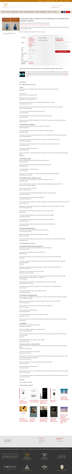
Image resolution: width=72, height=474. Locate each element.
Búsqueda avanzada (55, 7)
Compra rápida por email (50, 1)
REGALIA (21, 11)
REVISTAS (8, 11)
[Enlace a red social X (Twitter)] (62, 12)
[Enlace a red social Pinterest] (69, 12)
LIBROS (3, 11)
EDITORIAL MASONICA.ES (31, 63)
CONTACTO (55, 11)
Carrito (61, 1)
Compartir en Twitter (42, 37)
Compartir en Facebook (43, 40)
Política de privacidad (47, 449)
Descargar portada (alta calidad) (9, 34)
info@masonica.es (60, 441)
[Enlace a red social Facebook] (64, 12)
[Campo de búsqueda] (61, 6)
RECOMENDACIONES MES (29, 11)
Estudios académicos (31, 44)
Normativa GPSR (63, 449)
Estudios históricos (32, 42)
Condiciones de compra (32, 449)
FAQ (57, 1)
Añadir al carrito (62, 51)
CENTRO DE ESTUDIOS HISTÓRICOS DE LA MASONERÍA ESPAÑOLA (34, 24)
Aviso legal (40, 449)
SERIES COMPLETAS (14, 11)
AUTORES (37, 11)
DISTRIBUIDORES (43, 11)
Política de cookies (55, 449)
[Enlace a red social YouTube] (67, 12)
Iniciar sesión (66, 1)
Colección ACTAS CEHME (32, 46)
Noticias (49, 11)
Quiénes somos (41, 1)
